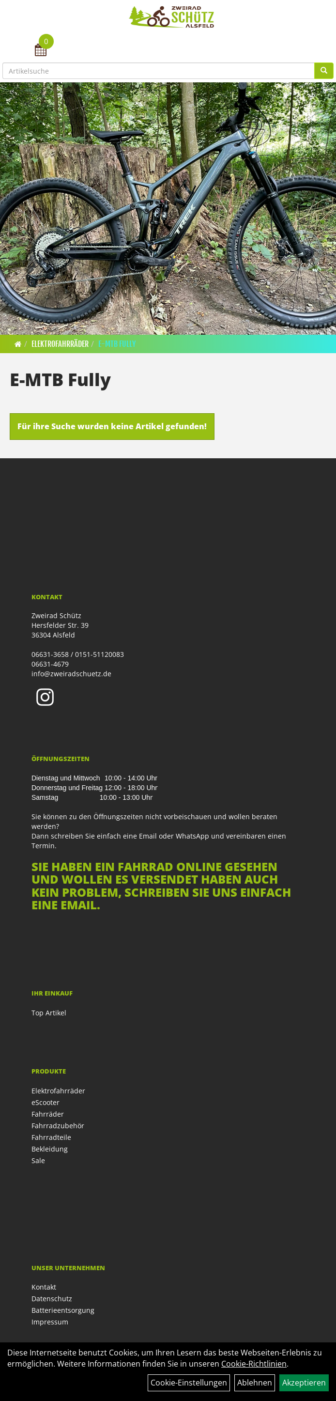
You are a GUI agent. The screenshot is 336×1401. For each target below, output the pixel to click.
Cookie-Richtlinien (254, 1363)
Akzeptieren (304, 1382)
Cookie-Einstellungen (189, 1382)
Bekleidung (49, 1148)
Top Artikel (48, 1012)
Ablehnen (254, 1382)
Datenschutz (51, 1298)
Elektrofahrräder (60, 344)
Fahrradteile (51, 1137)
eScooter (45, 1102)
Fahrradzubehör (57, 1125)
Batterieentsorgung (62, 1310)
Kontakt (43, 1287)
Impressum (49, 1321)
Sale (38, 1160)
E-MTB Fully (117, 344)
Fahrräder (47, 1114)
